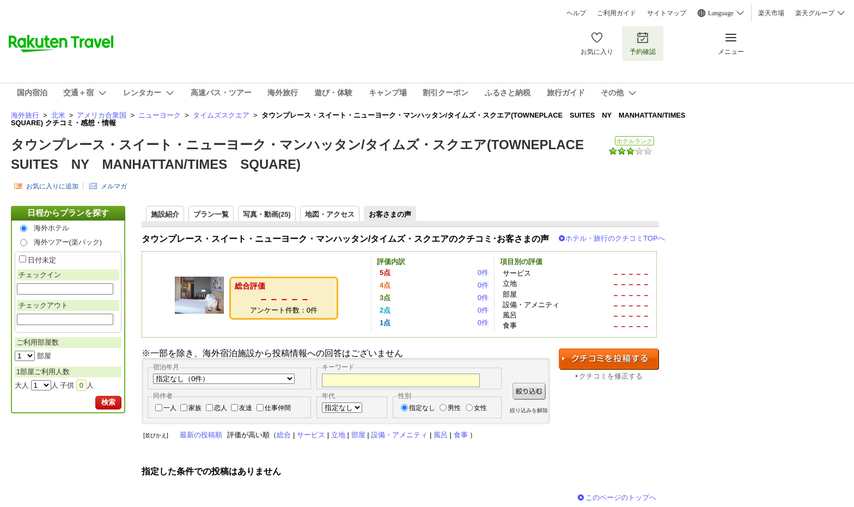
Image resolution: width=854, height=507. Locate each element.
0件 (483, 272)
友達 (245, 408)
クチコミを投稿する (609, 359)
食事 (461, 435)
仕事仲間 (278, 408)
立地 (338, 435)
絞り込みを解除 (529, 410)
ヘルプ (576, 13)
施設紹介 (165, 214)
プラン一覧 (211, 214)
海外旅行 (25, 115)
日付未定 (42, 260)
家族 (195, 408)
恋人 (220, 408)
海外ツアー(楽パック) (68, 242)
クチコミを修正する (611, 376)
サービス (311, 435)
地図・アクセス (330, 214)
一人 (169, 408)
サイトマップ (666, 13)
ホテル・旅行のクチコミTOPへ (615, 238)
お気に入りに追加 (52, 186)
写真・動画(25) (267, 214)
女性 (480, 408)
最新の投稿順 (201, 435)
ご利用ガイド (616, 13)
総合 (284, 435)
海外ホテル (51, 228)
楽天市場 (771, 13)
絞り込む (529, 391)
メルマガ (114, 186)
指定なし (422, 408)
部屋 (358, 435)
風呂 (441, 435)
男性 (454, 408)
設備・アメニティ (399, 435)
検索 (108, 402)
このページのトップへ (620, 497)
